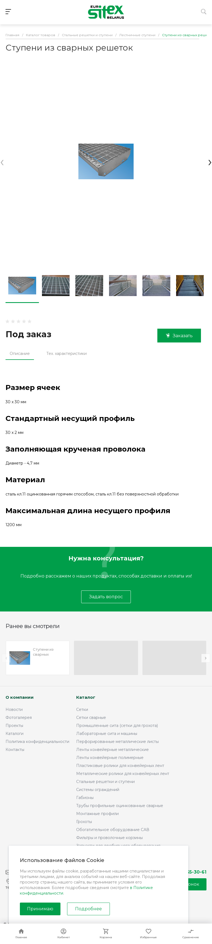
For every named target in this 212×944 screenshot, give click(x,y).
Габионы (85, 797)
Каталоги (14, 733)
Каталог (85, 697)
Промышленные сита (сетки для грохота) (117, 725)
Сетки (82, 709)
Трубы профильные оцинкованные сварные (119, 805)
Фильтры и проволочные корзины (109, 837)
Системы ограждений (97, 789)
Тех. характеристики (66, 353)
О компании (20, 697)
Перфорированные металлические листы (117, 741)
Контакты (15, 749)
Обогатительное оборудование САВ (112, 829)
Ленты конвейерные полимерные (110, 757)
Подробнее (88, 908)
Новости (14, 709)
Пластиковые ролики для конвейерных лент (120, 765)
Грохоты (84, 821)
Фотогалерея (19, 717)
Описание (20, 353)
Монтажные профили (97, 813)
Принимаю (40, 908)
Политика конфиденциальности (37, 741)
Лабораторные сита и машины (106, 733)
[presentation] (2, 161)
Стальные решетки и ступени (105, 781)
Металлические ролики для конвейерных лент (122, 773)
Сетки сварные (91, 717)
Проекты (14, 725)
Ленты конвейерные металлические (112, 749)
